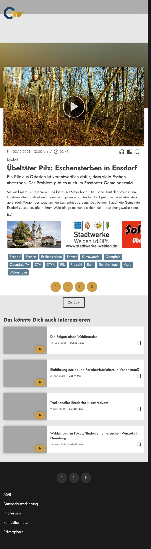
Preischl (76, 264)
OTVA (50, 264)
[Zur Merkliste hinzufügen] (137, 151)
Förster (72, 256)
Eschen (31, 256)
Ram (90, 264)
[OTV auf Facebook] (74, 478)
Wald (128, 264)
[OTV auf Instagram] (86, 478)
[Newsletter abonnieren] (62, 478)
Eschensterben (51, 256)
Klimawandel (91, 256)
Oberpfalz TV (19, 264)
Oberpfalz (113, 256)
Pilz (62, 264)
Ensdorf (15, 256)
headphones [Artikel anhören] (122, 152)
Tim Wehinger (109, 264)
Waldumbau (18, 272)
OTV (37, 264)
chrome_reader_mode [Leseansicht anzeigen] (130, 152)
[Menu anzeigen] (142, 7)
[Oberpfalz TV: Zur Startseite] (13, 13)
